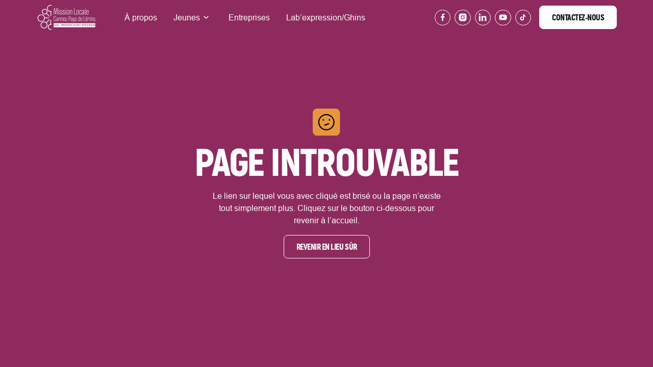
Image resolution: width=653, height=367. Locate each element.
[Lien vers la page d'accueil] (66, 17)
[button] (192, 17)
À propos (140, 17)
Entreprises (249, 17)
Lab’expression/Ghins (325, 17)
